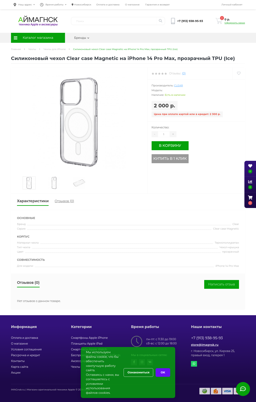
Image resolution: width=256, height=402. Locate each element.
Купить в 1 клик (170, 158)
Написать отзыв (221, 284)
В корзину (170, 145)
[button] (24, 4)
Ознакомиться (138, 372)
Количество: (160, 127)
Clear (178, 85)
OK (163, 372)
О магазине (132, 4)
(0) (184, 73)
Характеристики (33, 201)
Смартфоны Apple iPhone (89, 338)
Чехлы (32, 49)
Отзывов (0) (64, 201)
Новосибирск (81, 4)
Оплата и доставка (107, 4)
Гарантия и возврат (157, 4)
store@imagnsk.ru (204, 345)
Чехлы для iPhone (54, 49)
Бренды (81, 38)
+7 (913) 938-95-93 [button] (207, 338)
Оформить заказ (235, 22)
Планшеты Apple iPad (86, 343)
